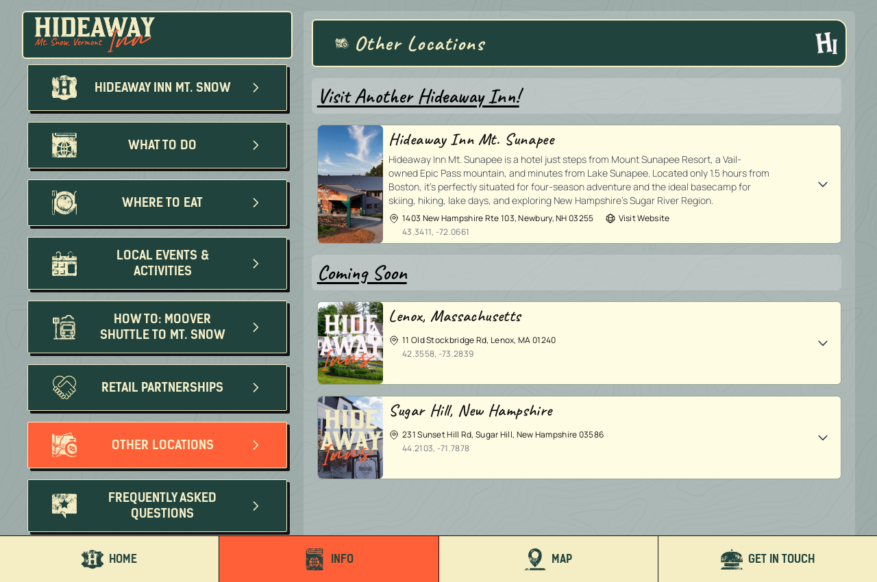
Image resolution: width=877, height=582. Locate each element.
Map (548, 559)
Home (109, 559)
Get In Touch (768, 559)
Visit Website (637, 218)
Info (329, 559)
